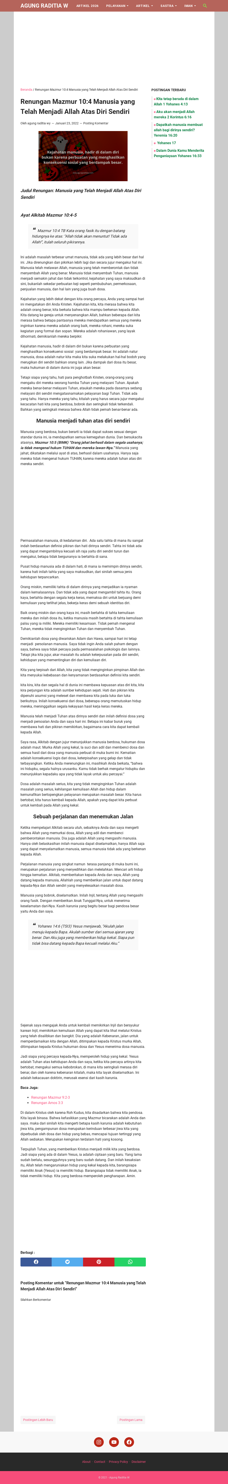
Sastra (167, 6)
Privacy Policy (118, 1461)
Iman (188, 6)
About (86, 1461)
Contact (99, 1461)
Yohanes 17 (166, 143)
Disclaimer (139, 1461)
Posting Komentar (95, 123)
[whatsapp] (130, 1262)
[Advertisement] (114, 49)
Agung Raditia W (44, 5)
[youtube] (114, 1442)
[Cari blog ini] (205, 5)
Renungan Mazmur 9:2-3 (50, 1097)
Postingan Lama (131, 1420)
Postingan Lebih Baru (38, 1420)
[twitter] (67, 1262)
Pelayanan (115, 6)
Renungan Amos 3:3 (47, 1103)
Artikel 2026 (87, 6)
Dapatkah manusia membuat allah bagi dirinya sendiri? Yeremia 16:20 (178, 130)
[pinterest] (98, 1262)
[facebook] (36, 1262)
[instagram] (99, 1442)
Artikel (143, 6)
